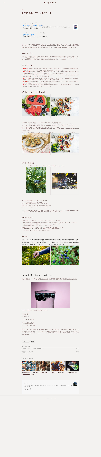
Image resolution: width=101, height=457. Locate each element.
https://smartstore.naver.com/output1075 (33, 32)
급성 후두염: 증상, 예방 (25, 368)
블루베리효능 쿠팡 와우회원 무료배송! (33, 25)
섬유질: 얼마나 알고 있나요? (26, 370)
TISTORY (50, 416)
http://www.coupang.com (29, 23)
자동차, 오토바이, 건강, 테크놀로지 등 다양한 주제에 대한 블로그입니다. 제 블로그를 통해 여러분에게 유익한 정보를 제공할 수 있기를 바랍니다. (48, 404)
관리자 (55, 416)
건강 (22, 365)
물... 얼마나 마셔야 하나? (26, 371)
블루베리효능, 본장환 (28, 35)
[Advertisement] (50, 346)
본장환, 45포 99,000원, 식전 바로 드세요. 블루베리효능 (35, 36)
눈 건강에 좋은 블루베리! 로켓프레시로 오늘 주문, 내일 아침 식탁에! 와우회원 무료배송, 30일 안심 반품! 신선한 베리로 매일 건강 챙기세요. (46, 27)
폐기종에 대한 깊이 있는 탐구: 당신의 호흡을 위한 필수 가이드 (32, 367)
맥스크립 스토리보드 (50, 2)
